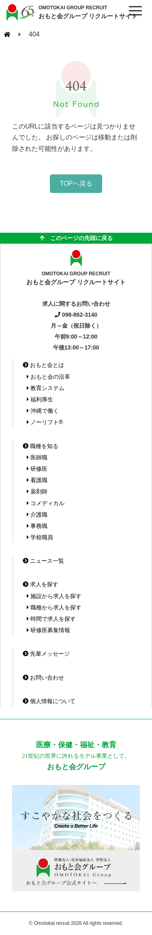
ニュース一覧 (43, 561)
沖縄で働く (43, 410)
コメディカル (45, 503)
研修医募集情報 (48, 630)
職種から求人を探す (54, 607)
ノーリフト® (45, 422)
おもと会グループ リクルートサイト (88, 11)
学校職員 (40, 537)
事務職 (37, 526)
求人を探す (40, 584)
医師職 (37, 457)
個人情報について (49, 701)
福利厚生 (40, 399)
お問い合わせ (43, 677)
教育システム (45, 388)
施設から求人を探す (54, 596)
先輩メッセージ (46, 653)
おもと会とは (43, 365)
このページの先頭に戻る (76, 238)
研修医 (37, 468)
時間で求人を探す (51, 618)
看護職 (37, 480)
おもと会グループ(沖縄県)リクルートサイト (20, 12)
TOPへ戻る (76, 183)
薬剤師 (37, 491)
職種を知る (40, 446)
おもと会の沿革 (48, 376)
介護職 (37, 514)
